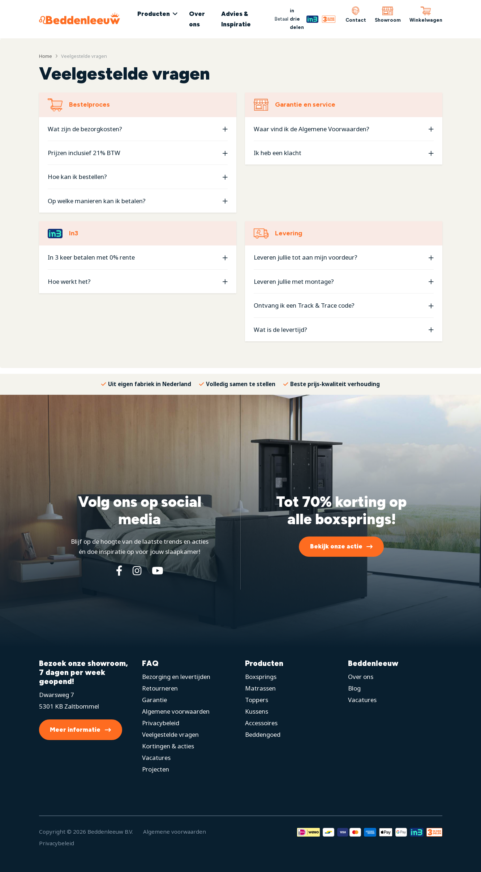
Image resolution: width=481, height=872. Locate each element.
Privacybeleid (160, 723)
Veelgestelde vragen (170, 734)
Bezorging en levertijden (176, 676)
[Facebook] (119, 570)
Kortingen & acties (168, 746)
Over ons (197, 19)
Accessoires (261, 723)
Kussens (256, 711)
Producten (153, 13)
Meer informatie (75, 729)
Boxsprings (260, 676)
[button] (138, 128)
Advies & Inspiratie (236, 19)
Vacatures (156, 757)
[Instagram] (137, 570)
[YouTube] (157, 570)
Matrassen (260, 688)
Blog (354, 688)
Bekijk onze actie (336, 546)
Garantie (154, 700)
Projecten (155, 769)
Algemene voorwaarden (176, 711)
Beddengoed (262, 734)
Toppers (256, 700)
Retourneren (160, 688)
